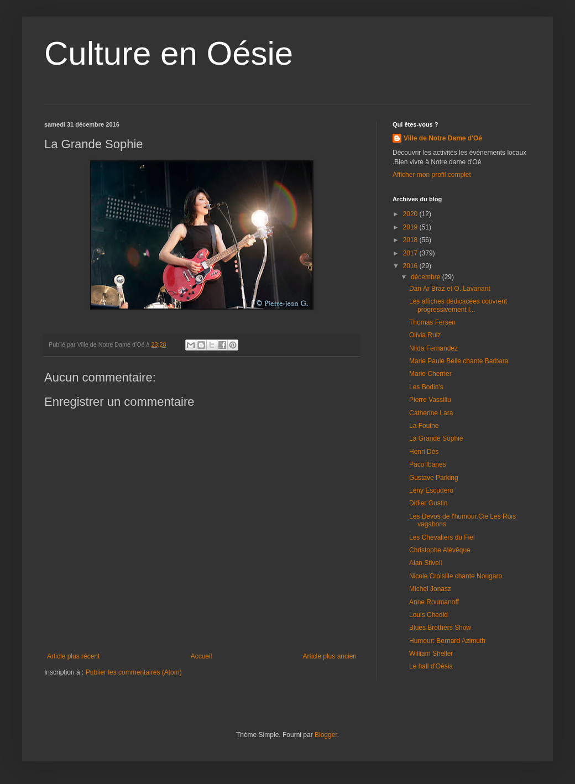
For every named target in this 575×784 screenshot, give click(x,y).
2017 (411, 253)
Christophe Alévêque (440, 550)
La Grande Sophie (436, 438)
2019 (411, 227)
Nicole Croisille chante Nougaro (455, 576)
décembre (426, 277)
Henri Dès (423, 452)
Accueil (201, 656)
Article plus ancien (330, 656)
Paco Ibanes (427, 464)
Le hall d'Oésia (431, 666)
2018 (411, 240)
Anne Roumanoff (434, 602)
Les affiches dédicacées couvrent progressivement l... (458, 305)
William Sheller (431, 653)
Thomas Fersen (432, 322)
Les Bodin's (426, 387)
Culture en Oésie (168, 53)
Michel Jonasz (430, 589)
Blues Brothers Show (440, 627)
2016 (411, 266)
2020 (411, 214)
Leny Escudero (431, 490)
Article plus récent (73, 656)
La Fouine (423, 426)
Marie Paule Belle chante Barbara (458, 361)
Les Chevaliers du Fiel (442, 537)
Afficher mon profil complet (432, 175)
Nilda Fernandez (433, 348)
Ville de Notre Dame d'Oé (443, 138)
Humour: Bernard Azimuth (447, 641)
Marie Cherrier (430, 374)
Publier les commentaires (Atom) (134, 672)
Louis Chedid (428, 615)
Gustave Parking (433, 478)
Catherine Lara (431, 413)
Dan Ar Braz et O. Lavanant (449, 288)
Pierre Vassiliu (430, 400)
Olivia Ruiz (425, 335)
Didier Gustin (428, 503)
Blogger (326, 735)
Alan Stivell (425, 563)
